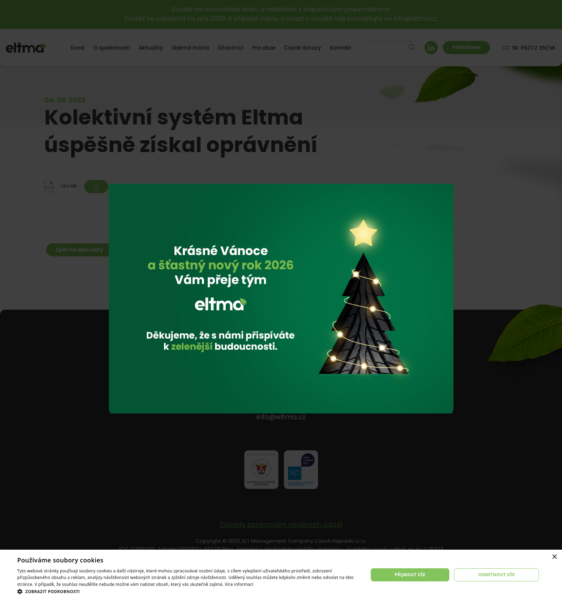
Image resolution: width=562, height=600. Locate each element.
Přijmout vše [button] (410, 575)
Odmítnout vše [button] (496, 575)
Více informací (239, 584)
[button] (187, 591)
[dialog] (281, 575)
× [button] (554, 557)
